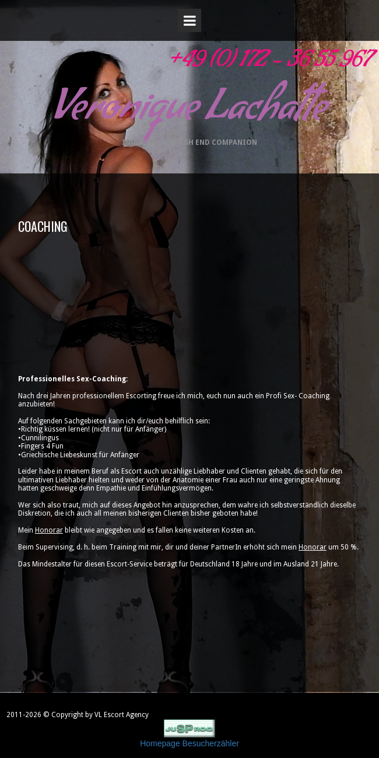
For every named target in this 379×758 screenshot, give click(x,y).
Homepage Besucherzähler (189, 743)
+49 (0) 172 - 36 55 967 (269, 63)
